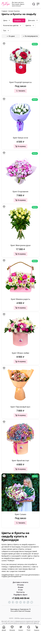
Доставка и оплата (20, 582)
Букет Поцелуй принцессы (20, 82)
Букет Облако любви (20, 353)
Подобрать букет (20, 594)
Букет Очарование (20, 191)
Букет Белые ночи (20, 138)
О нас (20, 590)
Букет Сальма (20, 514)
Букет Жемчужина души (21, 245)
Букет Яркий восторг (20, 460)
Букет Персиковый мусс (21, 407)
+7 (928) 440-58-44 (20, 598)
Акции (20, 587)
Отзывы (20, 585)
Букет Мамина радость (20, 299)
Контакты (21, 592)
